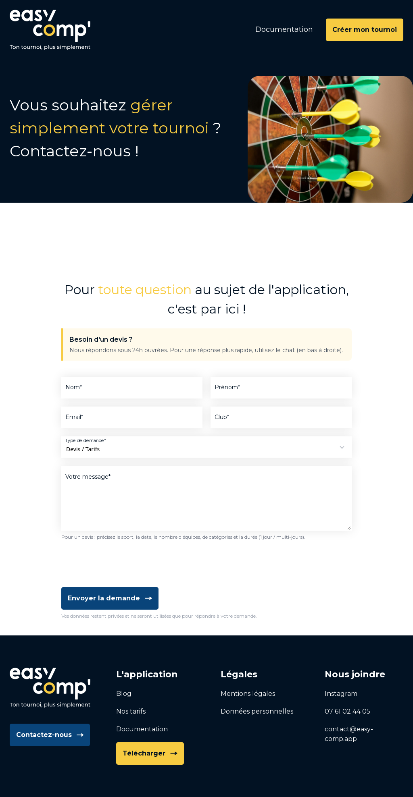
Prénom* (227, 387)
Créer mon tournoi (364, 29)
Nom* (73, 387)
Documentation (284, 29)
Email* (74, 417)
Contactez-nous (49, 735)
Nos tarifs (131, 711)
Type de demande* (85, 440)
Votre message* (88, 476)
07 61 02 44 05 (347, 711)
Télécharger (150, 753)
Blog (123, 693)
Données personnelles (257, 711)
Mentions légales (248, 693)
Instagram (341, 693)
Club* (222, 417)
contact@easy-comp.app (349, 734)
